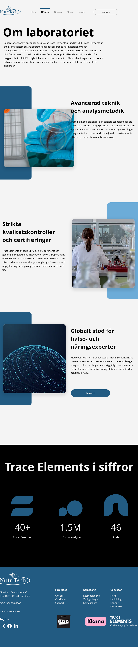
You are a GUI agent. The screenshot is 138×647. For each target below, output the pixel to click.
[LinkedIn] (16, 626)
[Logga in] (106, 12)
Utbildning (116, 599)
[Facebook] (9, 626)
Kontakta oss (90, 602)
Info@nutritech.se (10, 611)
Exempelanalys (91, 595)
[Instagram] (3, 626)
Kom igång (89, 589)
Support (59, 602)
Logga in (114, 602)
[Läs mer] (90, 393)
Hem (113, 595)
